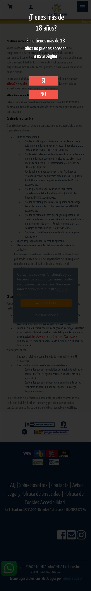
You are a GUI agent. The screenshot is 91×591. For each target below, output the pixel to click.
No (43, 94)
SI (43, 81)
